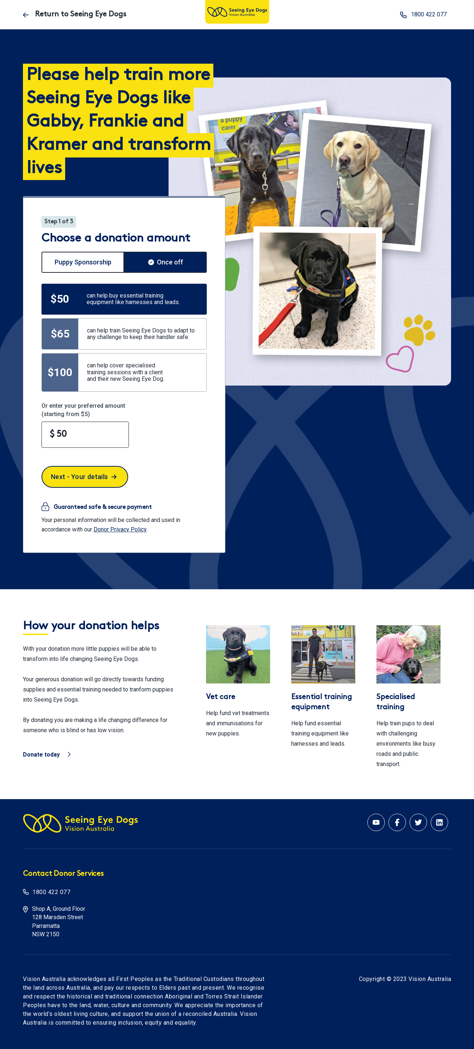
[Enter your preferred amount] (85, 435)
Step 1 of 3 (58, 222)
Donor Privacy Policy (120, 529)
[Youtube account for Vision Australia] (376, 822)
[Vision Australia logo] (237, 12)
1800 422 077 (51, 892)
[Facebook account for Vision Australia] (397, 822)
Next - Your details (83, 476)
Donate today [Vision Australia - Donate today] (47, 754)
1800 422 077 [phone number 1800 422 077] (423, 15)
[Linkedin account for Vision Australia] (439, 822)
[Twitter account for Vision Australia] (418, 822)
